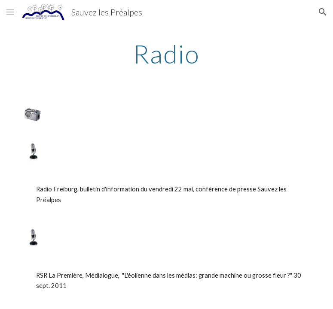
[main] (166, 53)
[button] (10, 12)
